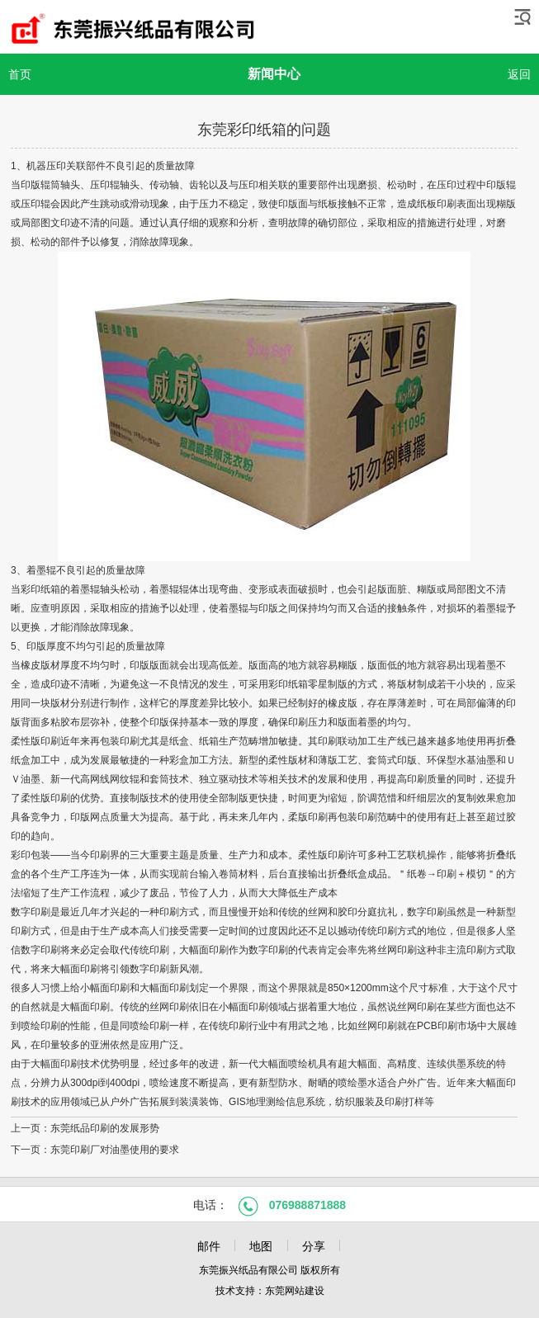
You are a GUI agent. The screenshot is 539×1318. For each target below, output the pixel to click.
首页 (19, 74)
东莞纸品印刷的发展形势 (104, 1128)
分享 (313, 1246)
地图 (260, 1246)
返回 (519, 74)
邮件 (208, 1246)
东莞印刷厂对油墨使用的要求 (114, 1149)
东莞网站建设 (294, 1291)
